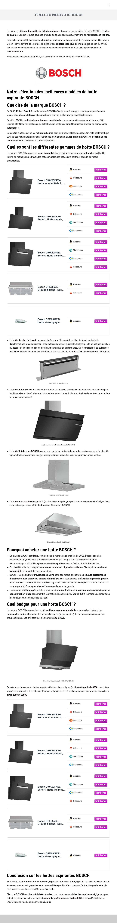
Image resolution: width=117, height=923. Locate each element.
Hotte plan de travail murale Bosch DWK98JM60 (58, 445)
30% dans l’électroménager (72, 133)
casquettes (68, 614)
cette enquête (68, 556)
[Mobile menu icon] (108, 4)
